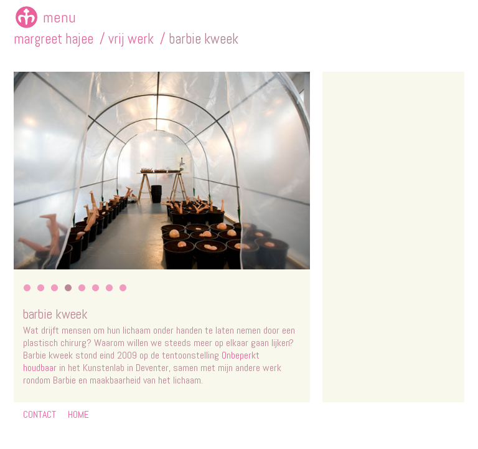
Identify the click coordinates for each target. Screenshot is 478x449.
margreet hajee (53, 39)
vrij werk (131, 39)
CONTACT (39, 414)
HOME (78, 414)
